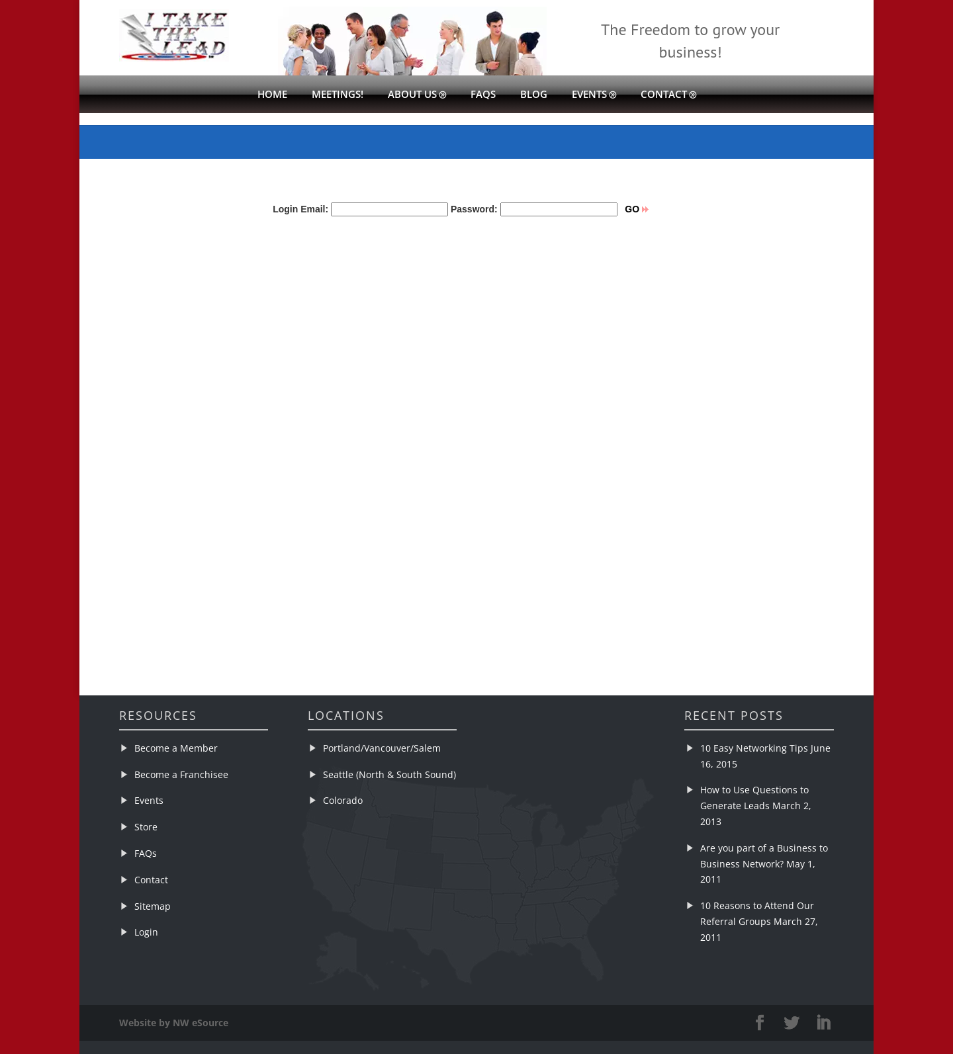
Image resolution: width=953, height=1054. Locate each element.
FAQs (483, 95)
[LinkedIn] (823, 1023)
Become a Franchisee (181, 774)
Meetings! (337, 95)
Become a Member (176, 748)
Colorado (343, 800)
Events (589, 95)
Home (272, 95)
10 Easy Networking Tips (754, 748)
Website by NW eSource (173, 1022)
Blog (533, 95)
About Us (412, 95)
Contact (664, 95)
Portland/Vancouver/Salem (382, 748)
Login (146, 932)
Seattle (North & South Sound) (389, 774)
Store (146, 826)
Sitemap (152, 906)
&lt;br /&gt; (384, 424)
